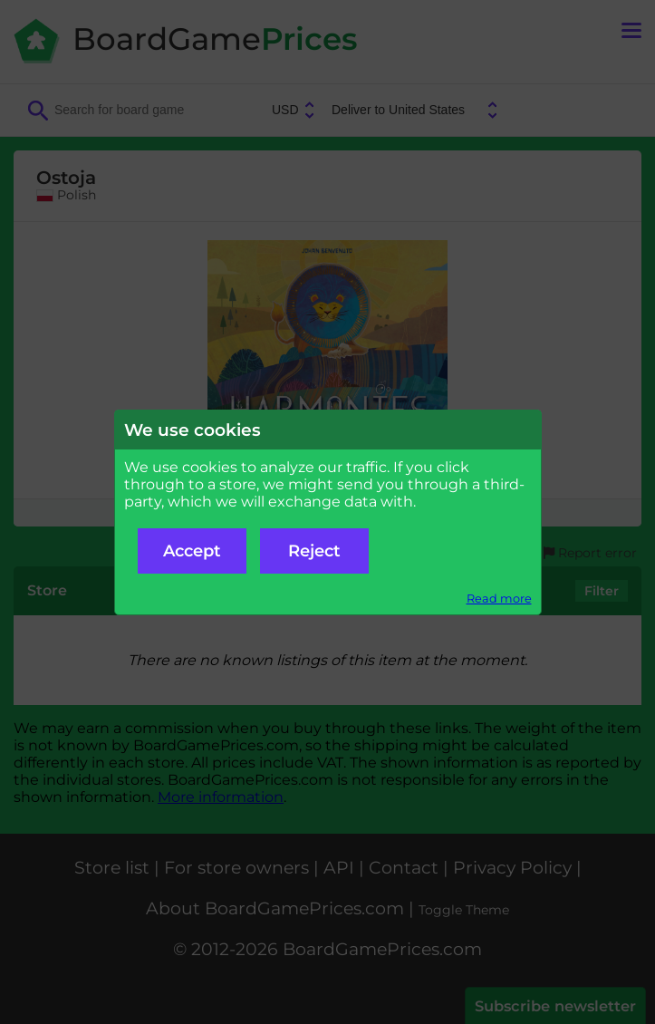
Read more (499, 598)
